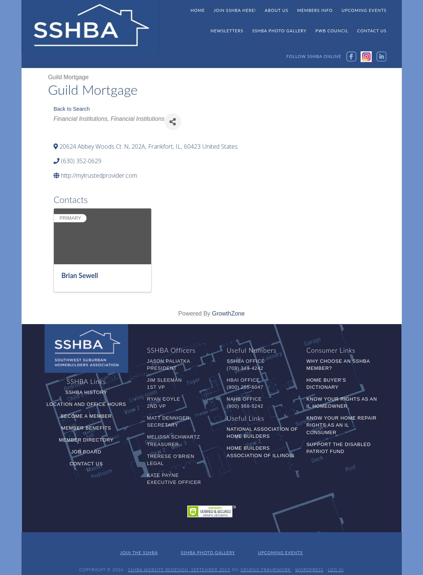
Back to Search (71, 109)
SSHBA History (86, 392)
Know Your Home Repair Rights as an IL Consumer (341, 425)
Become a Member (86, 416)
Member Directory (86, 440)
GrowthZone (228, 313)
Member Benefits (86, 428)
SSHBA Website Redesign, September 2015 (179, 563)
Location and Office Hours (86, 404)
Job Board (86, 452)
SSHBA (90, 27)
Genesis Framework (266, 563)
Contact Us (86, 463)
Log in (336, 563)
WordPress (309, 563)
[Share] (173, 121)
